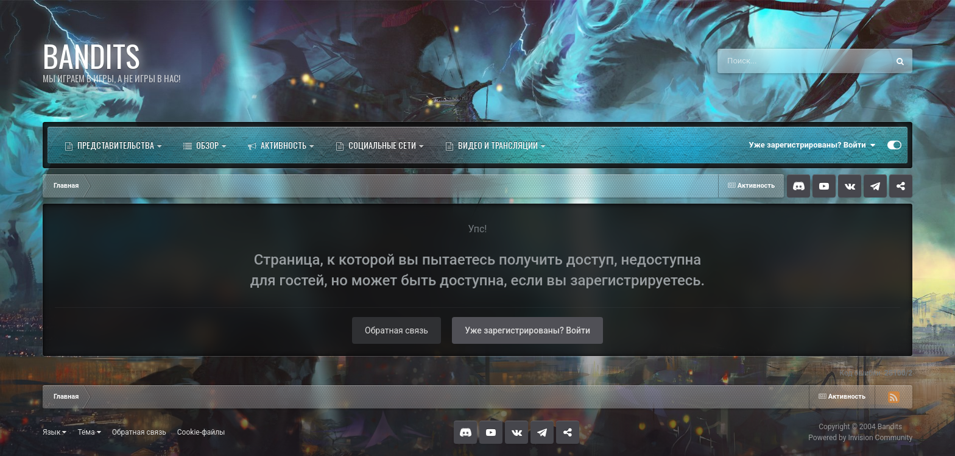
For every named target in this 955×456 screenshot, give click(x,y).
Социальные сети (379, 145)
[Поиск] (780, 61)
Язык (55, 432)
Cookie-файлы (201, 432)
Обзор (204, 145)
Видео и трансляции (495, 145)
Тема (88, 432)
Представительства (113, 145)
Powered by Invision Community (860, 437)
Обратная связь (396, 330)
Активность (281, 145)
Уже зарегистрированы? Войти (812, 145)
